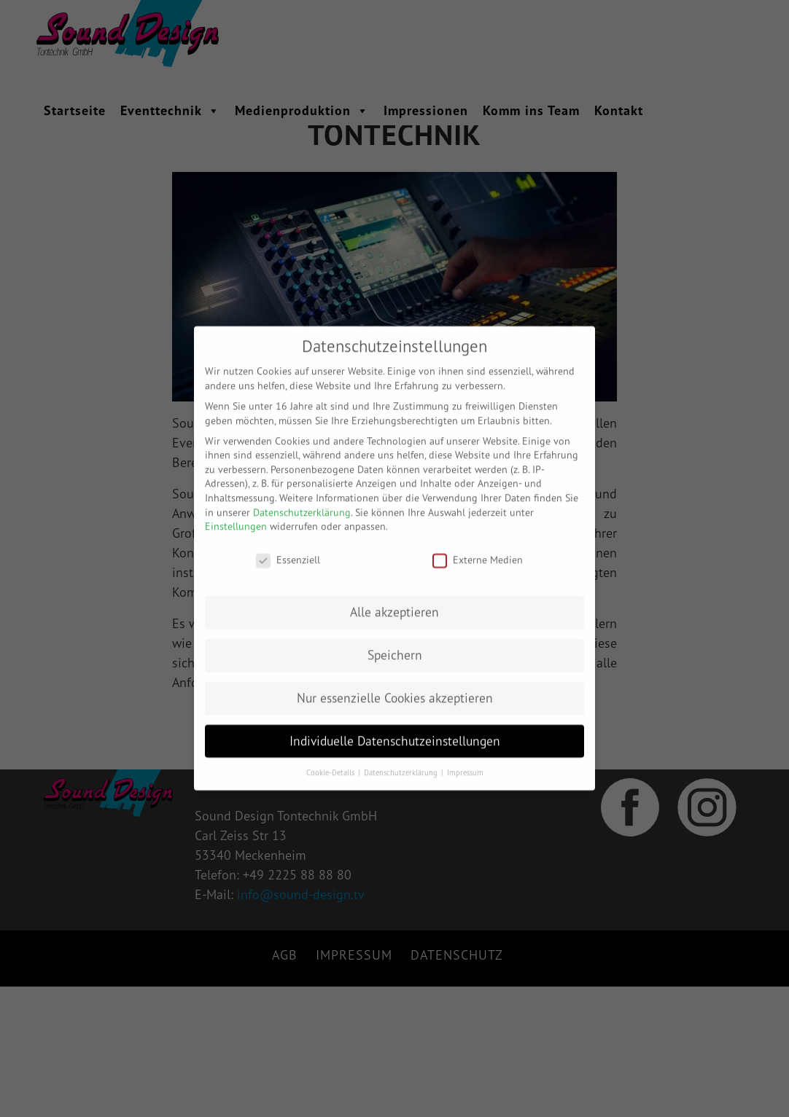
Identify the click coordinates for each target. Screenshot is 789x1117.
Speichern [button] (395, 643)
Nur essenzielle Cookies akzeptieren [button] (395, 686)
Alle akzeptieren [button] (394, 600)
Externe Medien (477, 549)
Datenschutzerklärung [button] (402, 761)
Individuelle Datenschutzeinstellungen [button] (394, 729)
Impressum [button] (465, 761)
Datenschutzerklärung (302, 501)
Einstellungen (236, 515)
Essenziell (288, 549)
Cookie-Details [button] (331, 761)
